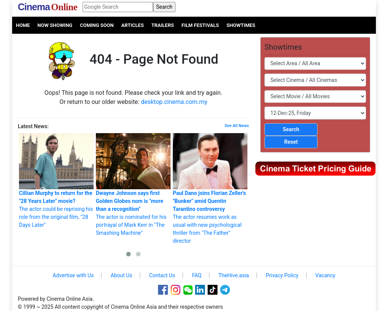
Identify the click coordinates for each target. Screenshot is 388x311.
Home (23, 25)
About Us (121, 275)
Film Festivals (200, 25)
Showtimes (241, 25)
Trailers (162, 25)
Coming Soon (97, 25)
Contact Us (162, 275)
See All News (237, 125)
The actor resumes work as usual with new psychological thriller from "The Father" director (210, 188)
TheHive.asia (233, 275)
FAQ (197, 275)
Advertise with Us (73, 275)
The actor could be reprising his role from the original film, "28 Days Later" (56, 180)
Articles (132, 25)
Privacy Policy (282, 275)
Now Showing (55, 25)
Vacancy (325, 275)
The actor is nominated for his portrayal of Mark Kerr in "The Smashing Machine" (133, 184)
